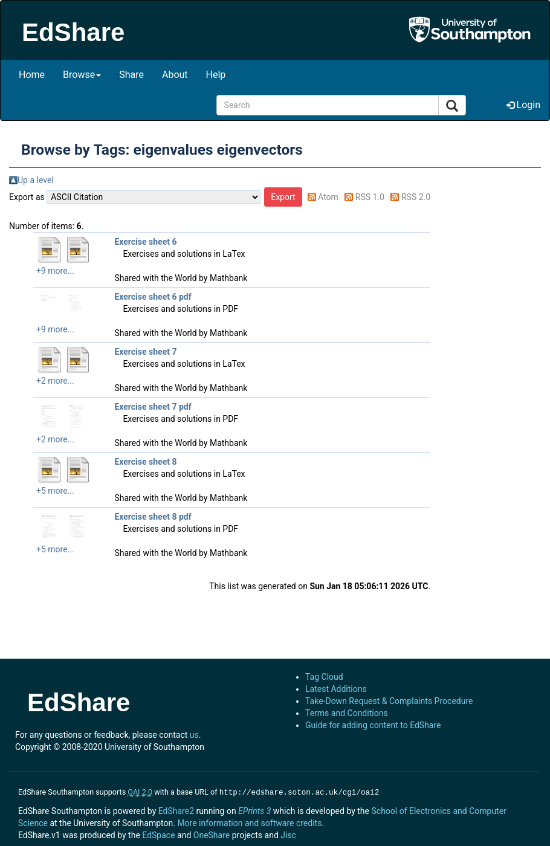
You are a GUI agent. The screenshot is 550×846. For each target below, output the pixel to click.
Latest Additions (336, 689)
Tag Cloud (324, 677)
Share (131, 74)
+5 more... (55, 491)
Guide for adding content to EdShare (373, 725)
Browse (82, 74)
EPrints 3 (254, 810)
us (194, 735)
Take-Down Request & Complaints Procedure (389, 701)
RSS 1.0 (369, 197)
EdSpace (158, 834)
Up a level (36, 180)
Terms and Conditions (346, 713)
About (175, 74)
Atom (328, 197)
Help (216, 74)
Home (32, 74)
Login (523, 105)
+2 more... (55, 381)
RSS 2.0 (415, 197)
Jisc (288, 834)
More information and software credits (249, 822)
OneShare (211, 834)
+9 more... (55, 271)
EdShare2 (176, 810)
